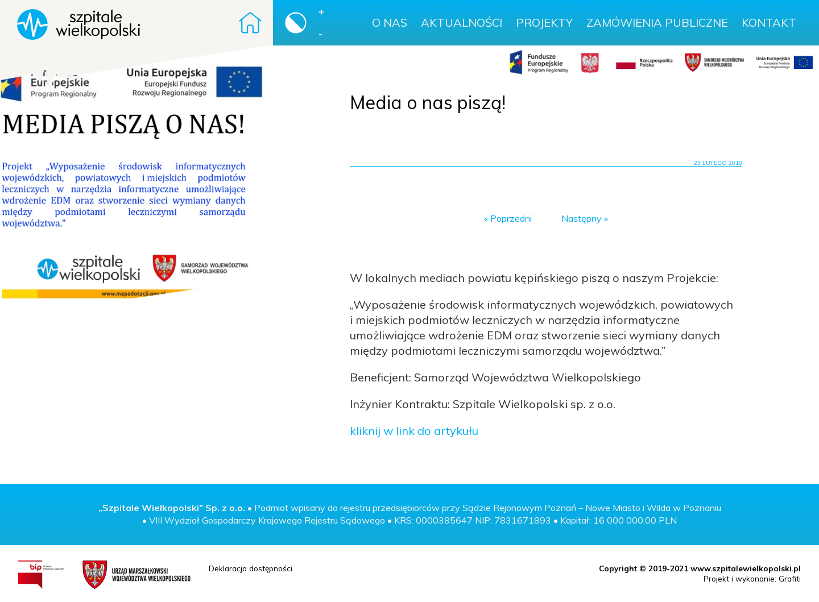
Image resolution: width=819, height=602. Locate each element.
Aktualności (461, 22)
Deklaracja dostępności (250, 568)
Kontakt (769, 22)
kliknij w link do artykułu (414, 431)
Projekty (544, 22)
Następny (581, 218)
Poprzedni (511, 218)
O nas (389, 22)
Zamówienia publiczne (657, 22)
